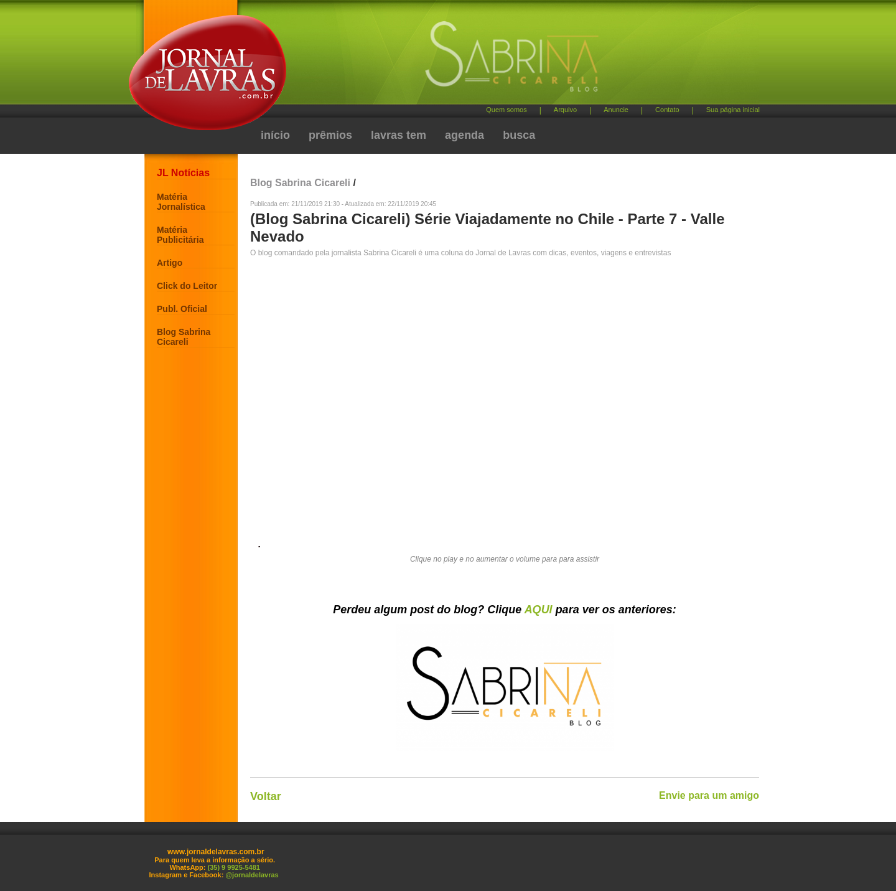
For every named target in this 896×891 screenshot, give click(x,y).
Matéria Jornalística (181, 202)
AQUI (539, 609)
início (275, 135)
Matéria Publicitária (180, 235)
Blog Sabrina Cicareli (183, 337)
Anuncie (616, 109)
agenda (464, 135)
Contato (667, 109)
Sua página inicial (733, 109)
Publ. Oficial (182, 309)
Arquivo (565, 109)
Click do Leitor (187, 286)
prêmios (330, 135)
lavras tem (398, 135)
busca (519, 135)
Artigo (169, 263)
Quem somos (506, 109)
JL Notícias (183, 172)
